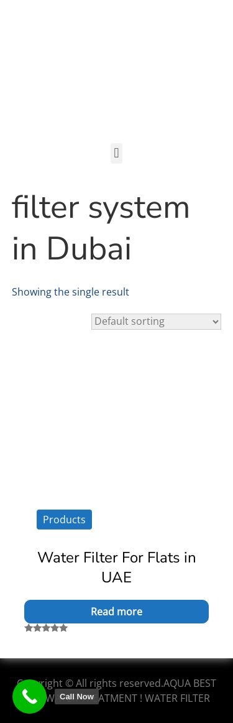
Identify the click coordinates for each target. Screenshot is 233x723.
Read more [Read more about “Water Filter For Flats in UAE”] (116, 611)
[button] (116, 153)
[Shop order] (156, 322)
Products (64, 519)
